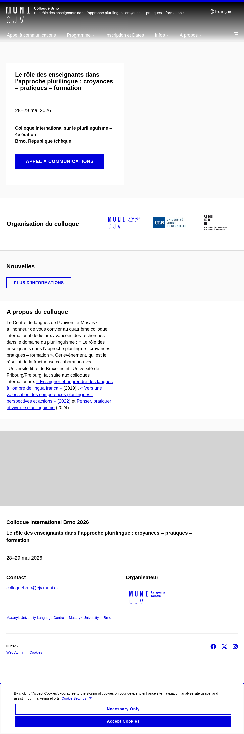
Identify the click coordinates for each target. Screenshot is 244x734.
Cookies (35, 652)
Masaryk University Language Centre (35, 618)
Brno (107, 618)
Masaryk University (84, 618)
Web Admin (15, 652)
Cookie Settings (78, 703)
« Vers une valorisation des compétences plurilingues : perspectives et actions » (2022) (54, 395)
